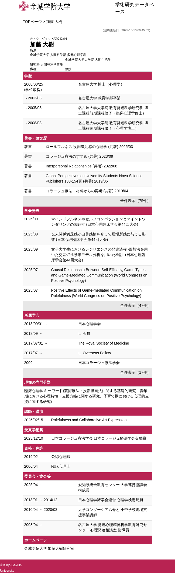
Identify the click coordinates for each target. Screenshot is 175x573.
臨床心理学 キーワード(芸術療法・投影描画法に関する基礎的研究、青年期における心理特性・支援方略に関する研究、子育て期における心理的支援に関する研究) (86, 396)
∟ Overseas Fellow (94, 353)
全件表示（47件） (135, 305)
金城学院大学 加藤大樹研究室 (49, 548)
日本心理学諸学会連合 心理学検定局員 (110, 500)
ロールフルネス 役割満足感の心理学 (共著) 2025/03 (89, 146)
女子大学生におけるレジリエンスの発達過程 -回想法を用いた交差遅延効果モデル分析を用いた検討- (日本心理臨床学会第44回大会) (99, 254)
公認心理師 (60, 456)
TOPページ (32, 21)
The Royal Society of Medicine (103, 343)
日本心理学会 (89, 324)
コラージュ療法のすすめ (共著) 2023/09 (79, 156)
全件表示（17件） (135, 372)
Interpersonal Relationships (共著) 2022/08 (81, 166)
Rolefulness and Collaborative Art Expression (89, 420)
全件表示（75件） (135, 200)
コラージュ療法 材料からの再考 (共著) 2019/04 (87, 191)
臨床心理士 (60, 466)
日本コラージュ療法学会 (99, 362)
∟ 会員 (84, 333)
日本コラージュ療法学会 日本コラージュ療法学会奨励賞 (99, 438)
